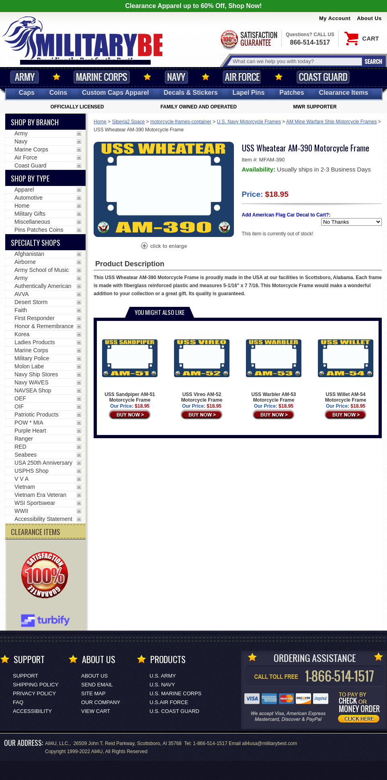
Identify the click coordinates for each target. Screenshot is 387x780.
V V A (21, 479)
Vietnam (24, 487)
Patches (291, 92)
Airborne (25, 262)
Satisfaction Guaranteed (248, 39)
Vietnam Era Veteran (40, 495)
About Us (369, 18)
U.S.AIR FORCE (168, 702)
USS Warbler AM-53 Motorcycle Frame (273, 366)
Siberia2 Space (128, 122)
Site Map (93, 693)
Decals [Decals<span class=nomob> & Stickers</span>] (190, 92)
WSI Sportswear (34, 503)
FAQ (18, 702)
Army (24, 76)
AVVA (21, 294)
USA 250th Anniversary (43, 462)
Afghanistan (29, 254)
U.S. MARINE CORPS (175, 693)
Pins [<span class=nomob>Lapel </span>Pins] (248, 92)
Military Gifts (29, 213)
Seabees (25, 454)
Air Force (242, 76)
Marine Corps (102, 76)
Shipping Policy (35, 685)
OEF (20, 398)
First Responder (34, 318)
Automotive (28, 197)
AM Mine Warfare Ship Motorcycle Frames (331, 122)
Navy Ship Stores (36, 374)
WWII (21, 511)
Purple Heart (30, 430)
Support (25, 676)
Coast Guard (323, 76)
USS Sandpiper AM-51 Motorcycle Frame (129, 366)
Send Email (97, 685)
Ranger (23, 438)
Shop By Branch (35, 122)
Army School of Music (41, 270)
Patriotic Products (36, 414)
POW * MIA (28, 422)
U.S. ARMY (162, 676)
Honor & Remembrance (44, 326)
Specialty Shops (35, 242)
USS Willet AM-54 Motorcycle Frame (345, 366)
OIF (19, 406)
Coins (58, 92)
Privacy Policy (34, 693)
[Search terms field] (296, 61)
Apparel (24, 189)
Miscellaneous (32, 221)
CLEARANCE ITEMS (35, 532)
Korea (21, 334)
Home (100, 122)
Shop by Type (30, 178)
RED (20, 446)
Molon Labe (29, 366)
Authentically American (43, 286)
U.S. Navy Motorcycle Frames (249, 122)
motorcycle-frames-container (180, 122)
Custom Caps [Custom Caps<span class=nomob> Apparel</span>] (115, 92)
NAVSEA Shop (32, 390)
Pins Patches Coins (38, 230)
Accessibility (32, 711)
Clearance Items (343, 92)
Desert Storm (30, 302)
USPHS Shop (31, 471)
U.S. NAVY (162, 685)
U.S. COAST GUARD (174, 711)
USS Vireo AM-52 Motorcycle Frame (201, 366)
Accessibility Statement (43, 519)
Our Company (100, 702)
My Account (334, 18)
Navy (176, 76)
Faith (20, 310)
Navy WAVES (31, 382)
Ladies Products (34, 342)
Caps (27, 92)
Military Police (31, 358)
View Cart (95, 711)
